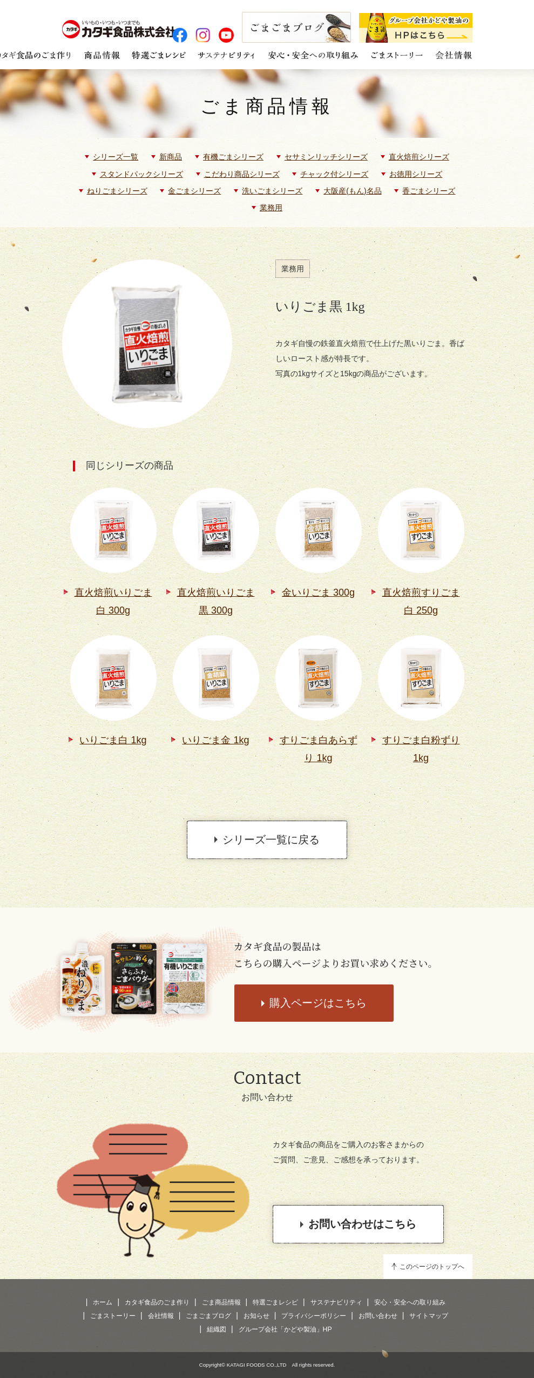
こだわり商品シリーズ (242, 174)
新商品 (170, 156)
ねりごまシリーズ (117, 191)
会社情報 (161, 1316)
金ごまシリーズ (194, 191)
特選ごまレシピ (275, 1302)
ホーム (102, 1302)
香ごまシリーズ (428, 191)
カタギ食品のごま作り (157, 1302)
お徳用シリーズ (415, 174)
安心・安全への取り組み (409, 1302)
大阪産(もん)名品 (352, 191)
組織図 (216, 1329)
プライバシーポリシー (313, 1316)
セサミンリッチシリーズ (326, 156)
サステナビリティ (336, 1302)
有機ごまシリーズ (233, 156)
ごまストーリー (113, 1316)
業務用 (271, 207)
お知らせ (256, 1316)
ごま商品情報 (267, 106)
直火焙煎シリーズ (419, 156)
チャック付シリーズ (334, 174)
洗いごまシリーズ (272, 191)
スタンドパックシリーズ (141, 174)
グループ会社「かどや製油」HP (285, 1329)
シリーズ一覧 (115, 156)
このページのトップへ (432, 1266)
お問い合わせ (378, 1316)
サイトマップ (428, 1316)
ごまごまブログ (208, 1316)
